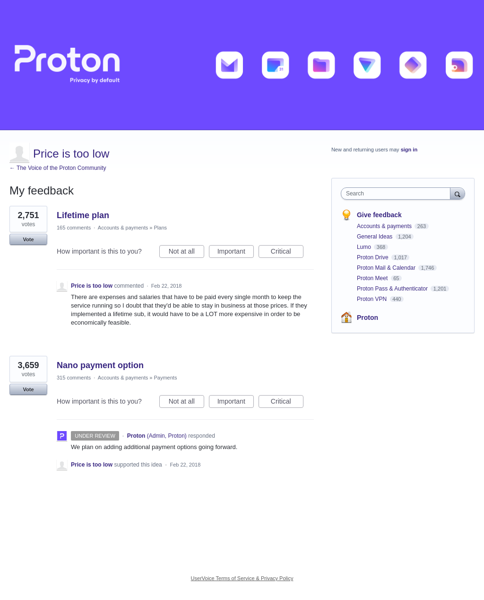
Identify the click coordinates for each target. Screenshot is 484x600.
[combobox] (398, 193)
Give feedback (379, 215)
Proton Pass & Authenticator (393, 288)
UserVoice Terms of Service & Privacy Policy (242, 578)
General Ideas (375, 236)
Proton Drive (373, 257)
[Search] (457, 193)
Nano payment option (100, 365)
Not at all (186, 252)
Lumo (364, 247)
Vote (28, 239)
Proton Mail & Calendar (387, 268)
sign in (409, 149)
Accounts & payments (123, 227)
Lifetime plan (83, 215)
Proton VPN (373, 299)
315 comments (74, 377)
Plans (160, 227)
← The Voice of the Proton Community (57, 168)
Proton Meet (373, 278)
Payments (165, 377)
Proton (367, 317)
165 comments (74, 227)
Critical (287, 252)
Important (235, 252)
